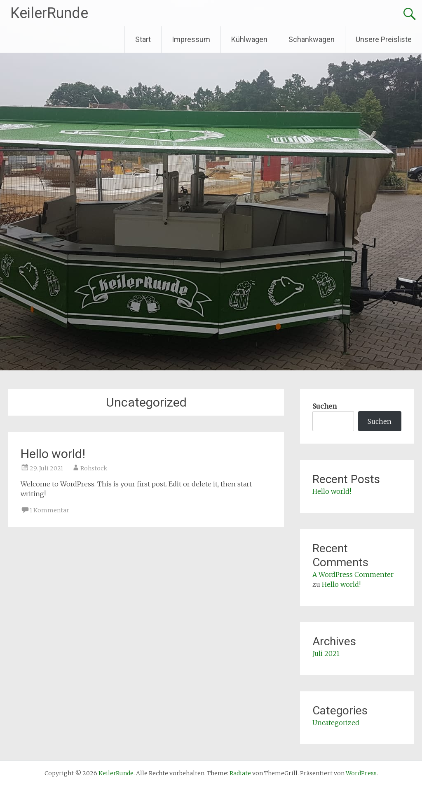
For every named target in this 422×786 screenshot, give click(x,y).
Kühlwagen (249, 39)
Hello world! (53, 453)
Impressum (191, 39)
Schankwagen (311, 39)
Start (143, 39)
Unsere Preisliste (384, 39)
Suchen (324, 406)
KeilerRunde (49, 13)
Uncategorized (335, 723)
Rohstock (93, 468)
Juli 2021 (326, 653)
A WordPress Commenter (353, 574)
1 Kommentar (49, 510)
